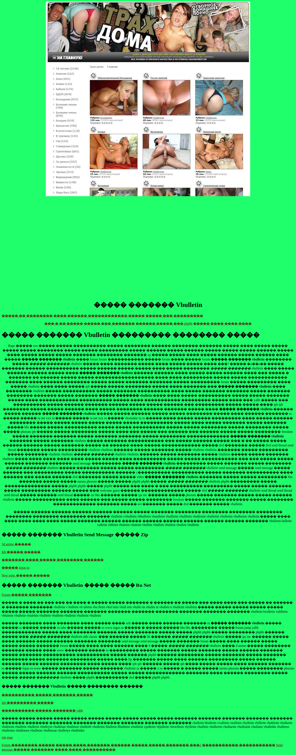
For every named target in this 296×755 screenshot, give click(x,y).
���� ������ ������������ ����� (99, 315)
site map (7, 737)
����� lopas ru (15, 567)
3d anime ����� (16, 544)
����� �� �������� (27, 315)
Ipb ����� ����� (21, 552)
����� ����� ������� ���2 (166, 745)
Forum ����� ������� (27, 594)
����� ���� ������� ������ (93, 745)
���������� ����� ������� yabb (42, 710)
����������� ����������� (238, 745)
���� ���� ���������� (85, 749)
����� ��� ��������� (174, 315)
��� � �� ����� (63, 323)
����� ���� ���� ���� (222, 323)
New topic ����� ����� (26, 575)
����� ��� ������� (109, 323)
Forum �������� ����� (28, 745)
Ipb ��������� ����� (28, 702)
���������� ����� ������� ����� (47, 695)
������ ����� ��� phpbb (164, 323)
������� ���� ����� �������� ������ (53, 560)
